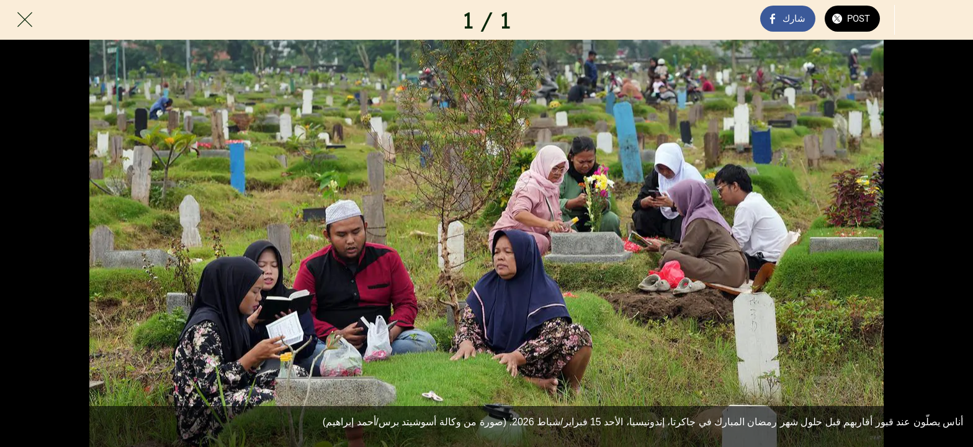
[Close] (24, 19)
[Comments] (916, 20)
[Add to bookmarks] (948, 20)
